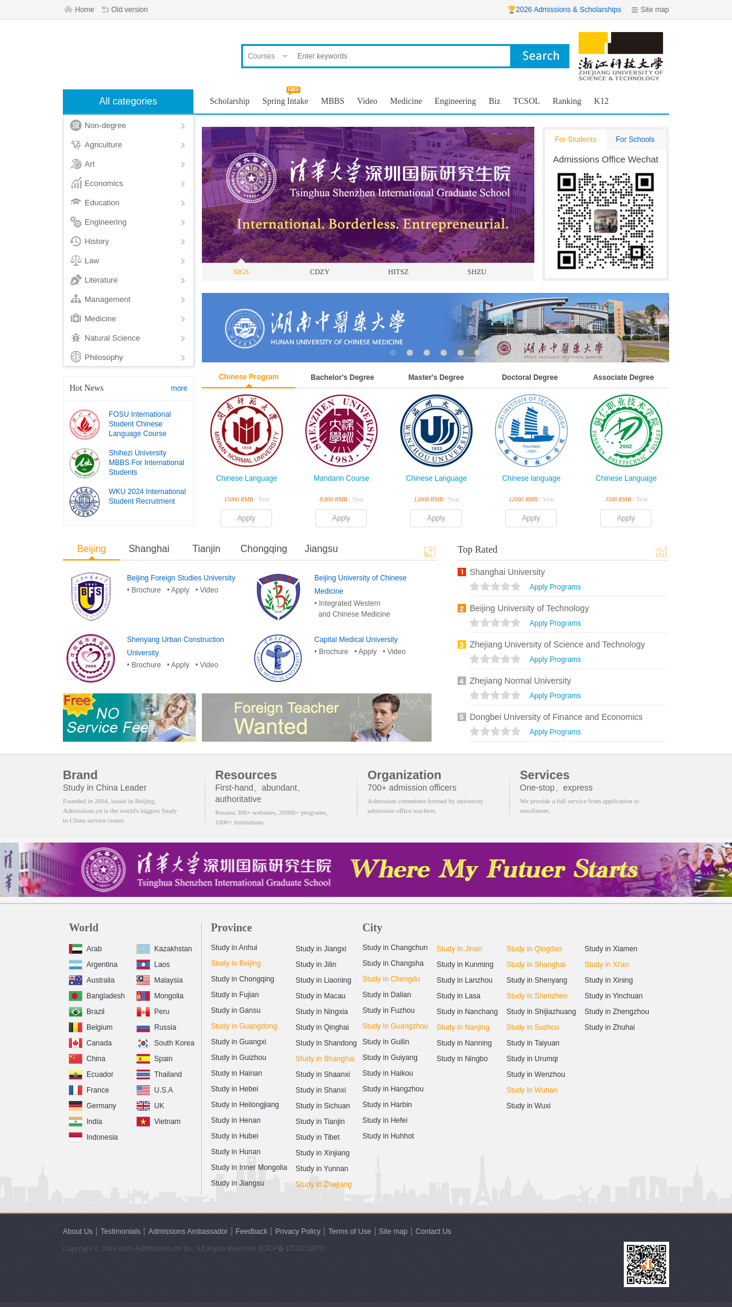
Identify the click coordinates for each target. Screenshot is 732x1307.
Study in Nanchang (466, 1011)
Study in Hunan (236, 1152)
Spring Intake (285, 101)
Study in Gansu (236, 1010)
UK (150, 1104)
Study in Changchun (395, 947)
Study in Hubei (234, 1136)
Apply (246, 518)
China (87, 1057)
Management (108, 299)
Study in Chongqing (242, 979)
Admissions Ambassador (187, 1231)
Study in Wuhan (532, 1090)
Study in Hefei (385, 1120)
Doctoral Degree (530, 377)
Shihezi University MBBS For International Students (146, 463)
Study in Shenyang (537, 980)
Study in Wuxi (529, 1106)
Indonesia (93, 1135)
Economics (104, 183)
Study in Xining (609, 980)
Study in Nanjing (462, 1027)
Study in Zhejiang (324, 1184)
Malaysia (160, 978)
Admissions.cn (158, 1248)
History (97, 241)
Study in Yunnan (322, 1168)
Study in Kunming (464, 964)
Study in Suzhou (533, 1027)
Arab (85, 947)
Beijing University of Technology (529, 608)
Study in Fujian (235, 995)
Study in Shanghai (325, 1059)
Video (367, 101)
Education (102, 202)
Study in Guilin (386, 1042)
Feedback (252, 1231)
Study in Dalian (387, 995)
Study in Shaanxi (323, 1074)
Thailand (159, 1073)
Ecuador (91, 1073)
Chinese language (531, 478)
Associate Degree (623, 377)
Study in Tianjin (320, 1121)
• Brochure (144, 590)
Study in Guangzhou (396, 1026)
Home (84, 9)
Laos (153, 963)
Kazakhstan (164, 947)
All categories (128, 101)
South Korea (166, 1041)
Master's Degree (436, 377)
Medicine (100, 318)
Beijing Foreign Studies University (181, 578)
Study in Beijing (236, 963)
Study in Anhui (234, 947)
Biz (494, 101)
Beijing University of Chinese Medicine (360, 585)
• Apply (178, 590)
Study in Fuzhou (389, 1010)
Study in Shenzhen (537, 996)
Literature (101, 279)
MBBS (333, 101)
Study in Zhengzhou (617, 1011)
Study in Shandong (326, 1043)
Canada (90, 1041)
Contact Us (433, 1231)
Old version (129, 9)
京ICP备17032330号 (291, 1248)
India (85, 1120)
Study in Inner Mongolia (249, 1167)
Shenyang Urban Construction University (175, 646)
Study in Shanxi (321, 1090)
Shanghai (149, 549)
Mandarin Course (341, 478)
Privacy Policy (297, 1231)
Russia (157, 1026)
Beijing (91, 549)
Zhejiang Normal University (520, 681)
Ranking (566, 101)
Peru (153, 1010)
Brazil (87, 1010)
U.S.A (155, 1088)
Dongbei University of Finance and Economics (556, 717)
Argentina (93, 963)
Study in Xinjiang (322, 1153)
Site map (655, 9)
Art (90, 164)
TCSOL (526, 101)
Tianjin (206, 549)
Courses (261, 56)
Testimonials (120, 1231)
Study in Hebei (234, 1089)
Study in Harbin (387, 1104)
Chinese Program (249, 377)
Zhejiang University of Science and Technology (557, 644)
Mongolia (160, 994)
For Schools (635, 139)
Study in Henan (236, 1120)
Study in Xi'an (607, 964)
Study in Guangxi (238, 1042)
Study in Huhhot (388, 1136)
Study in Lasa (458, 996)
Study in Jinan (459, 949)
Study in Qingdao (534, 949)
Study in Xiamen (611, 949)
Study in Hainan (236, 1073)
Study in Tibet (318, 1137)
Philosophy (104, 357)
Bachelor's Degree (342, 377)
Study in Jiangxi (321, 949)
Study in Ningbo (462, 1059)
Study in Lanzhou (464, 980)
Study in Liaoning (323, 980)
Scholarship (230, 101)
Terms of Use (349, 1231)
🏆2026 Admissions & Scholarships (564, 9)
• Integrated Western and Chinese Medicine (352, 608)
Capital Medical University (356, 639)
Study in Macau (321, 996)
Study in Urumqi (532, 1059)
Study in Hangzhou (393, 1089)
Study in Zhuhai (610, 1027)
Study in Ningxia (322, 1011)
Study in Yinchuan (614, 996)
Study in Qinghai (322, 1027)
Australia (92, 978)
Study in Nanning (463, 1043)
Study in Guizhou (238, 1057)
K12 (601, 101)
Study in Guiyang (390, 1057)
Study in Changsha (393, 963)
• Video (206, 590)
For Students (576, 139)
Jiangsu (321, 549)
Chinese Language (246, 478)
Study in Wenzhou (536, 1074)
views (495, 588)
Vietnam (159, 1120)
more (179, 388)
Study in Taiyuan (533, 1043)
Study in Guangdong (244, 1026)
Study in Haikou (388, 1073)
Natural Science (112, 337)
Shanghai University (507, 572)
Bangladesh (97, 994)
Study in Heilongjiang (245, 1104)
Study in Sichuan (323, 1106)
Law (92, 260)
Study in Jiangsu (237, 1183)
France (89, 1088)
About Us (77, 1231)
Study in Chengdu (391, 979)
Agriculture (103, 144)
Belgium (90, 1026)
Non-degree (105, 125)
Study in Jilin (316, 964)
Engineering (105, 221)
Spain (155, 1057)
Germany (92, 1104)
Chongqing (264, 549)
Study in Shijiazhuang (541, 1011)
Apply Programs (555, 587)
